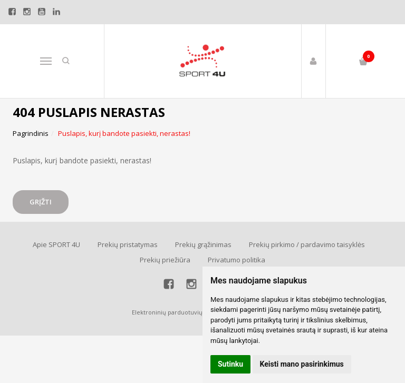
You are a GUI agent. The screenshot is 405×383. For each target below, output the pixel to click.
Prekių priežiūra (165, 259)
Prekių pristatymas (128, 244)
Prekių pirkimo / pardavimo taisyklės (307, 244)
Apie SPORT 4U (56, 244)
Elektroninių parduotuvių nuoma (178, 312)
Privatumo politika (236, 259)
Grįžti (41, 202)
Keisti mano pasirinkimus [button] (302, 364)
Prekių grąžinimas (203, 244)
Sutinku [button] (230, 364)
